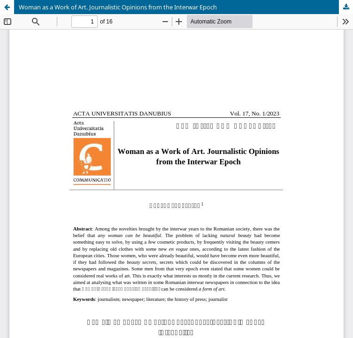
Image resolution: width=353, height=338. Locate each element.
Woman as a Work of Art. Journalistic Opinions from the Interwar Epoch (118, 7)
